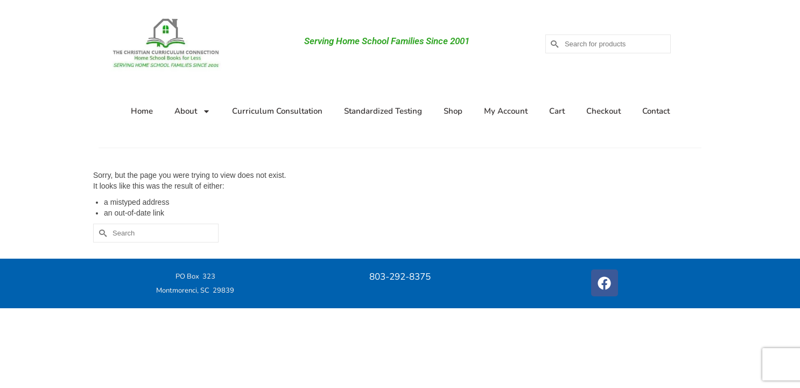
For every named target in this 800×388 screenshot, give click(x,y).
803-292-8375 (400, 277)
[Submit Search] (553, 43)
